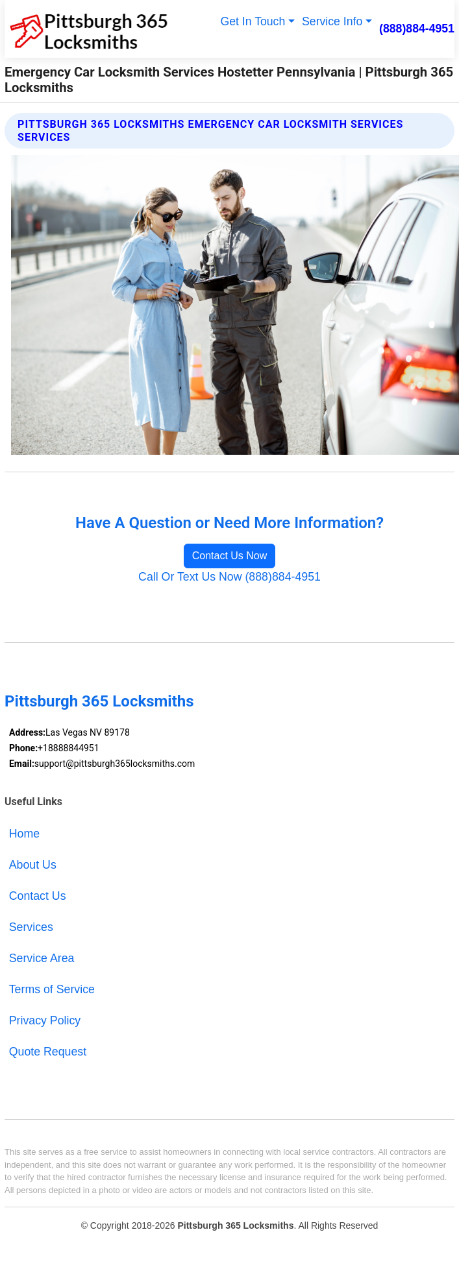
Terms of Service (52, 989)
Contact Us (37, 895)
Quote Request (47, 1051)
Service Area (42, 958)
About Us (32, 864)
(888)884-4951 (416, 28)
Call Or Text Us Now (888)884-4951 (229, 576)
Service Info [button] (332, 21)
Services (31, 927)
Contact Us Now (229, 555)
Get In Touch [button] (252, 21)
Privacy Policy (45, 1020)
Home (24, 833)
